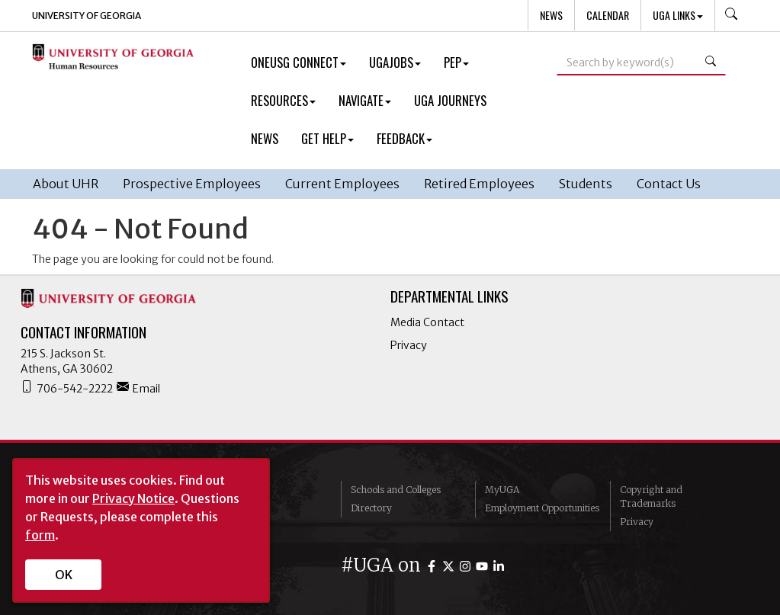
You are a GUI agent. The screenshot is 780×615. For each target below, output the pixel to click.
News (551, 15)
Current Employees (342, 183)
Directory (371, 508)
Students (585, 183)
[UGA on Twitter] (450, 565)
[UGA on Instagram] (467, 565)
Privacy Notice (133, 498)
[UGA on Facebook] (433, 565)
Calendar (607, 15)
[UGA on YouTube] (484, 565)
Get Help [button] (327, 138)
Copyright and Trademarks (651, 496)
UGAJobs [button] (395, 62)
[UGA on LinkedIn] (499, 565)
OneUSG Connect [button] (298, 62)
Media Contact (427, 322)
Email (138, 388)
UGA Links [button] (678, 15)
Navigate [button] (365, 100)
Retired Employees (479, 183)
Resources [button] (283, 100)
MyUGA (502, 489)
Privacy (408, 345)
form (40, 535)
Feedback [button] (404, 138)
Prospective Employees (192, 183)
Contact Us (669, 183)
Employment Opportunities (542, 508)
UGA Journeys (450, 100)
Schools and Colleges (396, 489)
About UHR (65, 183)
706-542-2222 (67, 388)
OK (63, 574)
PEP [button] (456, 62)
